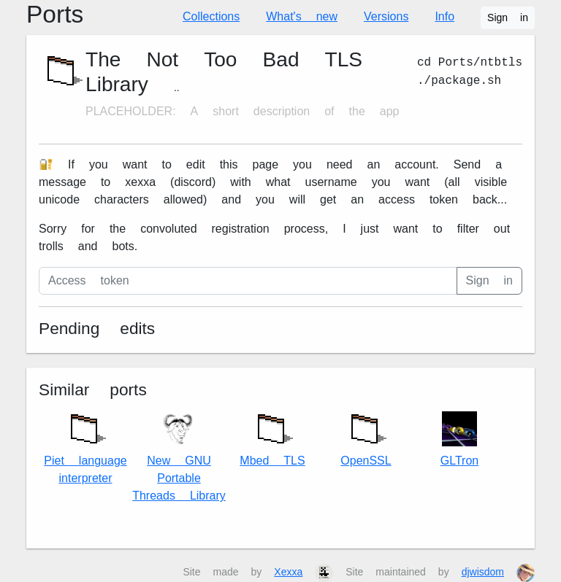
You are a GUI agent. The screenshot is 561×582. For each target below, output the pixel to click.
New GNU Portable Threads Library (179, 457)
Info (444, 16)
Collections (211, 16)
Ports (54, 14)
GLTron (459, 439)
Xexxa (288, 572)
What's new (301, 16)
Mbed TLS (272, 436)
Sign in (507, 17)
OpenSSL (365, 436)
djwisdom (483, 572)
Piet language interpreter (85, 445)
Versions (386, 16)
